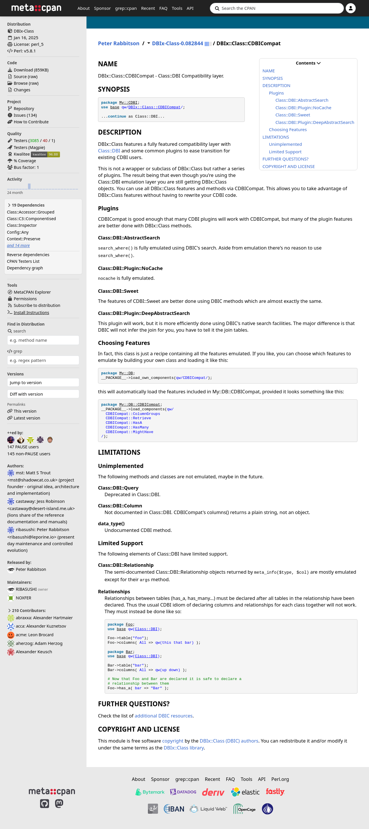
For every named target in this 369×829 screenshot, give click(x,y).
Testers (20, 140)
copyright (173, 740)
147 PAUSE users (23, 447)
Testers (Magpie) (29, 147)
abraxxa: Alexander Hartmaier (40, 617)
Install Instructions (31, 312)
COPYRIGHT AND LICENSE (288, 166)
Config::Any (18, 232)
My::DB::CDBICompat (139, 405)
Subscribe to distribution (37, 305)
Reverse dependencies (28, 254)
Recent (148, 8)
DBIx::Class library (184, 747)
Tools (177, 8)
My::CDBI (128, 103)
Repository (24, 108)
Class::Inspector (22, 225)
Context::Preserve (23, 238)
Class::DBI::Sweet (292, 115)
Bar (129, 652)
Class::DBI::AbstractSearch (301, 100)
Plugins (276, 93)
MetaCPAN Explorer (32, 292)
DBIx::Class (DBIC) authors (229, 740)
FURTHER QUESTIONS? (285, 159)
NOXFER (19, 597)
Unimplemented (285, 144)
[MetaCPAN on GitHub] (44, 810)
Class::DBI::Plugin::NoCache (303, 107)
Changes (22, 89)
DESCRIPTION (276, 85)
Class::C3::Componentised (31, 218)
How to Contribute (31, 121)
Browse (21, 83)
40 (45, 140)
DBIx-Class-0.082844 (177, 43)
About (84, 8)
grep (14, 351)
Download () (31, 70)
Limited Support (285, 151)
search (16, 331)
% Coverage (25, 160)
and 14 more (18, 245)
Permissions (25, 298)
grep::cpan (126, 8)
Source (20, 76)
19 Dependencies (25, 205)
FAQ (163, 8)
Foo (129, 624)
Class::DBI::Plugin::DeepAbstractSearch (314, 122)
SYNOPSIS (272, 78)
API (190, 8)
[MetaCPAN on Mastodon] (65, 810)
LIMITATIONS (275, 137)
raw (32, 76)
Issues (20, 115)
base (114, 107)
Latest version (27, 418)
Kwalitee (22, 154)
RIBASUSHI (22, 589)
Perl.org (280, 779)
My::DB (126, 373)
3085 (34, 140)
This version (25, 411)
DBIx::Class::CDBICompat (154, 107)
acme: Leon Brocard (30, 634)
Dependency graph (25, 268)
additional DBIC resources (164, 715)
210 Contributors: (26, 610)
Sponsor (102, 8)
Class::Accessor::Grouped (30, 212)
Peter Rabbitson (26, 569)
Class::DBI (109, 150)
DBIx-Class (24, 31)
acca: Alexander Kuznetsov (36, 626)
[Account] (350, 8)
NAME (268, 70)
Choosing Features (288, 129)
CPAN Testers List (23, 261)
